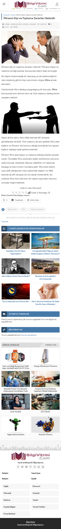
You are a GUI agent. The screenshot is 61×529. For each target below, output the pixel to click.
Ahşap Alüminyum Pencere (45, 366)
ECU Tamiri (45, 412)
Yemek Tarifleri (39, 507)
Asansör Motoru (45, 435)
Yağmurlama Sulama (15, 435)
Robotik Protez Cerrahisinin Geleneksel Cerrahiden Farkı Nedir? (15, 391)
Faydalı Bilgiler (9, 507)
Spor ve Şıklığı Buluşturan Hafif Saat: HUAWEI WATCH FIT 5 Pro (15, 367)
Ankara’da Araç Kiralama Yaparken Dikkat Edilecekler (45, 390)
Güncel (26, 24)
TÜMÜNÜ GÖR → (51, 345)
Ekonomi (36, 486)
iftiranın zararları (37, 209)
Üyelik (33, 479)
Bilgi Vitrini (30, 522)
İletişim (5, 473)
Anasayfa (6, 15)
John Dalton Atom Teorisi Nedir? (15, 276)
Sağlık (5, 486)
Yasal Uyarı (35, 473)
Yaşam (35, 500)
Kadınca (6, 500)
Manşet (33, 24)
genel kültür (12, 209)
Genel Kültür (16, 24)
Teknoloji (7, 493)
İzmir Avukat (15, 412)
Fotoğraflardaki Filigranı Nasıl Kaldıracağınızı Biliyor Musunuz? (45, 252)
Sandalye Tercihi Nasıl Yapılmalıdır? (15, 252)
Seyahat (36, 493)
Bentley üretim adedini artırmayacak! (45, 277)
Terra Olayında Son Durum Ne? (15, 301)
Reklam (5, 479)
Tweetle (4, 221)
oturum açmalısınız (28, 335)
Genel (13, 15)
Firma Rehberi (9, 514)
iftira (23, 209)
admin (15, 27)
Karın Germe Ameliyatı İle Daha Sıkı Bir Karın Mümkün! (45, 302)
